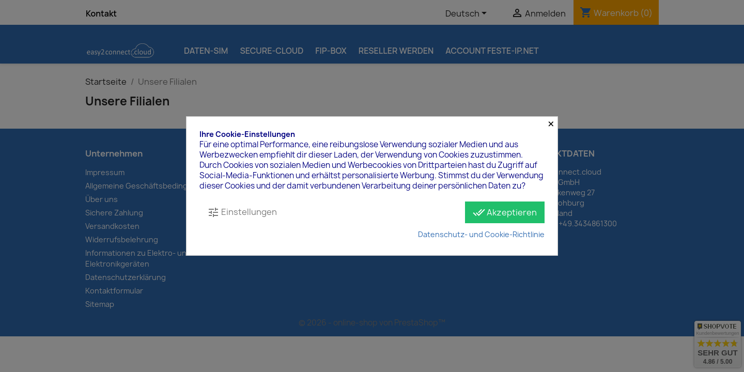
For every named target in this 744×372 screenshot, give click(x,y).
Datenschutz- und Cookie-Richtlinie (481, 234)
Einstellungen (242, 212)
